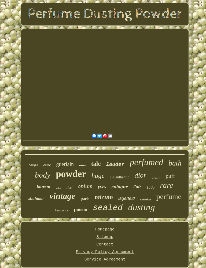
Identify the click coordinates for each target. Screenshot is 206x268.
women (156, 177)
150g (150, 187)
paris (85, 198)
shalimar (36, 198)
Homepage (105, 229)
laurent (43, 186)
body (42, 174)
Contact (104, 244)
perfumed (146, 162)
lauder (115, 164)
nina (82, 165)
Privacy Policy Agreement (105, 252)
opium (85, 186)
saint (58, 188)
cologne (120, 186)
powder (71, 174)
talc (96, 163)
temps (33, 165)
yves (102, 186)
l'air (137, 186)
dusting (141, 207)
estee (47, 165)
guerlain (65, 164)
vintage (62, 196)
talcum (104, 197)
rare (166, 185)
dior (140, 175)
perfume (168, 196)
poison (80, 209)
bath (174, 163)
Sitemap (104, 237)
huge (98, 175)
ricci (69, 187)
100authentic (119, 177)
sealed (108, 207)
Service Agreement (104, 259)
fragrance (61, 210)
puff (170, 176)
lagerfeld (126, 198)
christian (145, 199)
